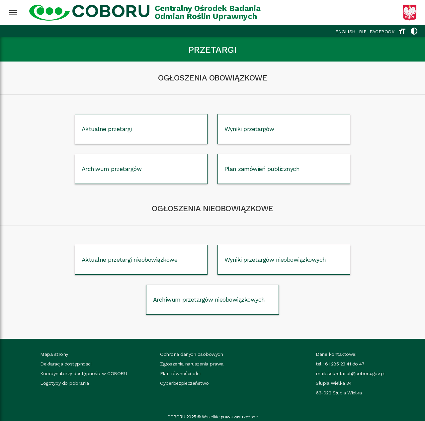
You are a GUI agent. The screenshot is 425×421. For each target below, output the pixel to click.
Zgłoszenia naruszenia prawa (191, 363)
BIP (363, 31)
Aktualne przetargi (107, 128)
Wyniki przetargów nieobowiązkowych (275, 259)
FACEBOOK (382, 31)
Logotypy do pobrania (64, 383)
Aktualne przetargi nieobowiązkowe (130, 259)
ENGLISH (345, 31)
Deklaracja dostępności (65, 363)
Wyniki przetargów (249, 128)
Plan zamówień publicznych (262, 168)
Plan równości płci (180, 373)
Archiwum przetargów (112, 168)
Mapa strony (54, 354)
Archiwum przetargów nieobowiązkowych (209, 299)
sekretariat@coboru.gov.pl (356, 373)
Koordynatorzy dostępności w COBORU (83, 373)
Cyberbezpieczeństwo (184, 383)
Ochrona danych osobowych (191, 354)
